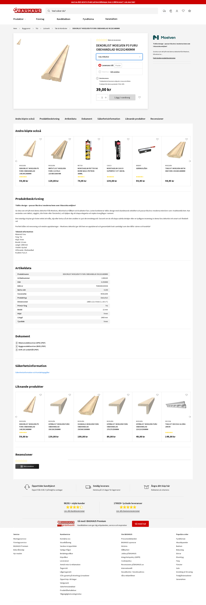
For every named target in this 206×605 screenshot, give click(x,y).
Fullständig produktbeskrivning (164, 58)
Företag (40, 19)
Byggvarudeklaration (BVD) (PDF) (32, 346)
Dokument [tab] (22, 336)
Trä (37, 28)
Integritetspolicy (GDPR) (130, 557)
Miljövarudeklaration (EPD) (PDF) (32, 343)
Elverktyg (180, 557)
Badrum (179, 546)
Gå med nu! (140, 523)
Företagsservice (20, 542)
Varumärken (111, 18)
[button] (27, 466)
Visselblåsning (65, 542)
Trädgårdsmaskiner (183, 575)
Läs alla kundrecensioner (74, 511)
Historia (124, 546)
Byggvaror (26, 28)
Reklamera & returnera (160, 490)
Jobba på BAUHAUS (128, 553)
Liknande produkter (135, 118)
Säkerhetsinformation (108, 118)
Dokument (87, 118)
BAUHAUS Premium (20, 546)
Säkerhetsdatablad (67, 586)
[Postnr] (118, 65)
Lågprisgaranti (65, 572)
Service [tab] (16, 534)
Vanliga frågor (65, 550)
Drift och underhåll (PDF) (29, 349)
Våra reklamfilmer (128, 575)
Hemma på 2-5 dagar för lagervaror (106, 490)
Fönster (179, 564)
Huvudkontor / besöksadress (132, 572)
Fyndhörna (88, 19)
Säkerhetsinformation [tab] (31, 366)
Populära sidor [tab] (182, 534)
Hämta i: (106, 71)
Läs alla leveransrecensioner (128, 511)
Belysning (180, 550)
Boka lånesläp (18, 550)
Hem (15, 28)
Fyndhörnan (180, 539)
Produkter (18, 19)
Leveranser (64, 561)
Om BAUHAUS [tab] (126, 534)
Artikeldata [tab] (23, 268)
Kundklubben (63, 19)
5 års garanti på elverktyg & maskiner (74, 575)
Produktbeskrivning (50, 118)
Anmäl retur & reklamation (70, 564)
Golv (178, 568)
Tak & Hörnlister (61, 28)
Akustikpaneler (182, 542)
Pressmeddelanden (129, 539)
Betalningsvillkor (66, 553)
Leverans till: (108, 65)
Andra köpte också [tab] (28, 131)
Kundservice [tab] (65, 534)
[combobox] (101, 11)
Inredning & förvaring (184, 572)
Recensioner (157, 118)
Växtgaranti (64, 583)
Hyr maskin (17, 553)
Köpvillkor (64, 557)
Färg (178, 561)
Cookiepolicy (126, 561)
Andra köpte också (24, 118)
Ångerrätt (64, 568)
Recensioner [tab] (23, 454)
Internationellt (126, 568)
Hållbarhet (125, 550)
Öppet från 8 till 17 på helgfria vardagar (47, 490)
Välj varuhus (115, 72)
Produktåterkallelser (68, 590)
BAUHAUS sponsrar (128, 542)
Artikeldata (70, 118)
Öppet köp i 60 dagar (68, 579)
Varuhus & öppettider (68, 546)
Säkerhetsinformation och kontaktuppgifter (32, 372)
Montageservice (19, 539)
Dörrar (178, 553)
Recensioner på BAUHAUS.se (132, 564)
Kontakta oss (65, 539)
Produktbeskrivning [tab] (29, 199)
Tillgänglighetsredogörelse (70, 594)
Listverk (46, 28)
